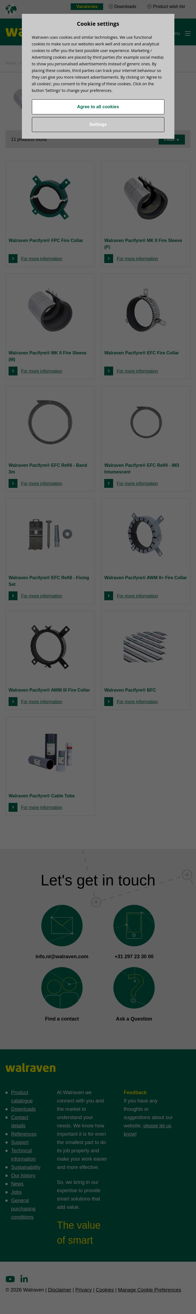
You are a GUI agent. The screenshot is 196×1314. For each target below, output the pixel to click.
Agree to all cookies (98, 106)
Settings (98, 124)
